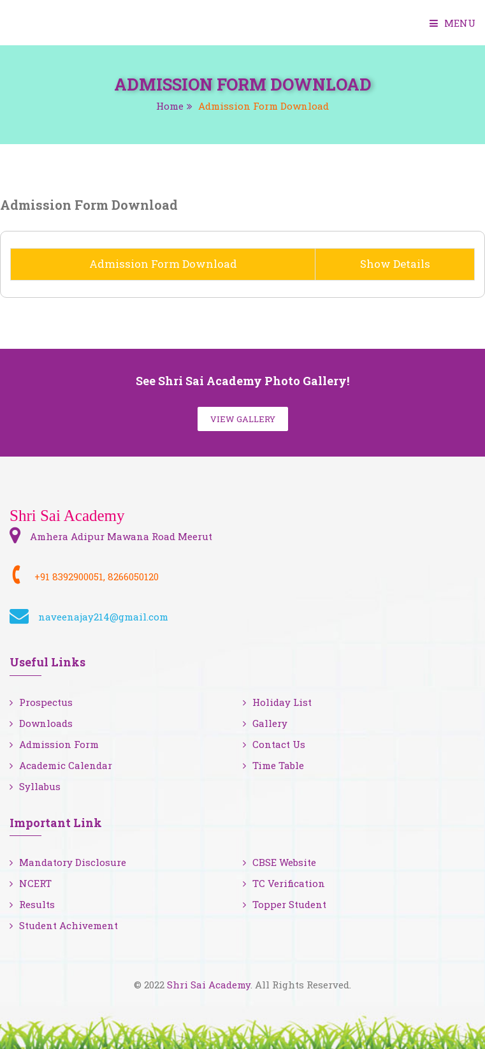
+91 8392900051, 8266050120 (96, 576)
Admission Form (54, 744)
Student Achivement (64, 925)
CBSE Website (279, 862)
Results (32, 904)
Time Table (273, 765)
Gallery (265, 723)
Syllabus (35, 786)
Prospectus (41, 702)
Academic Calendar (61, 765)
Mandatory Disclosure (68, 862)
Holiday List (277, 702)
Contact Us (274, 744)
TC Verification (284, 883)
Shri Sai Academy (208, 984)
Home (170, 105)
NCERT (31, 883)
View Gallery (242, 419)
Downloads (41, 723)
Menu (452, 23)
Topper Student (284, 904)
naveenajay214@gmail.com (103, 616)
